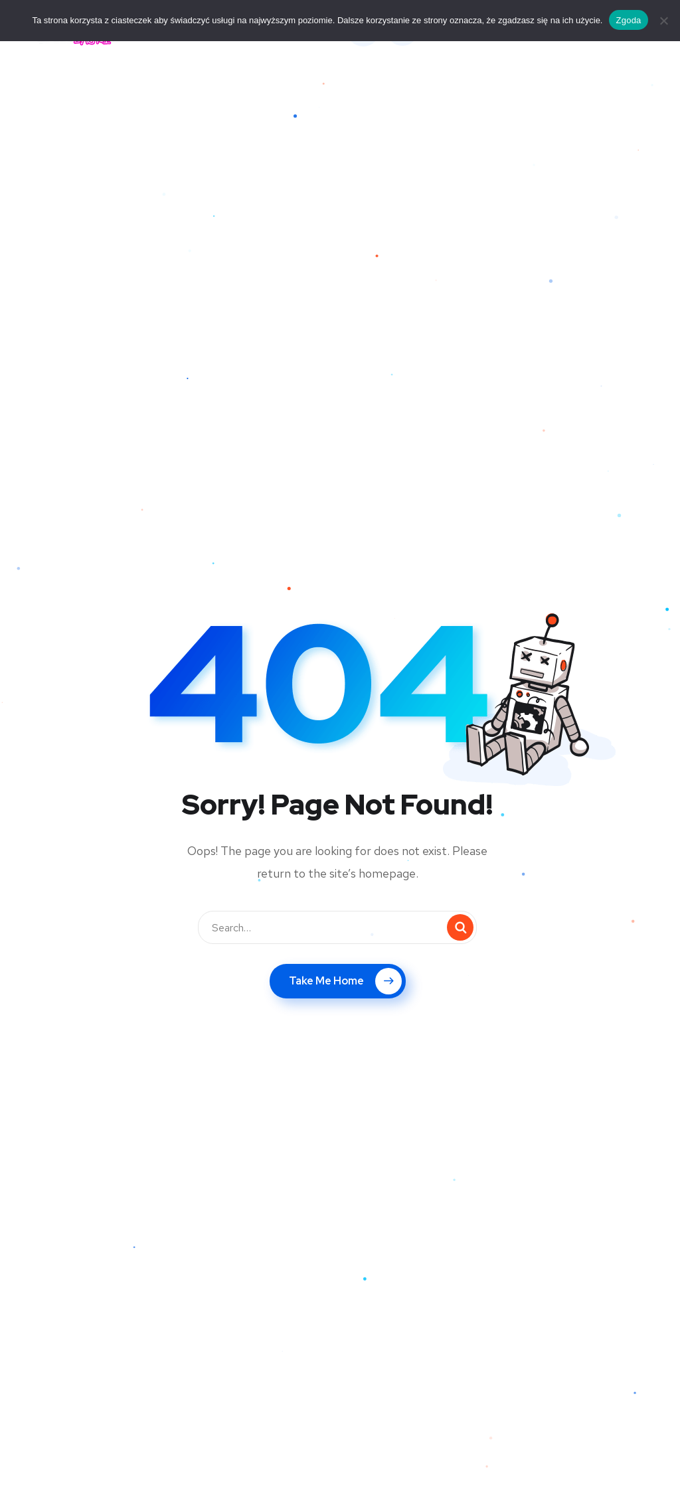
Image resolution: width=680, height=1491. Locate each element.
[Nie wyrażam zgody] (663, 20)
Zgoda (628, 20)
